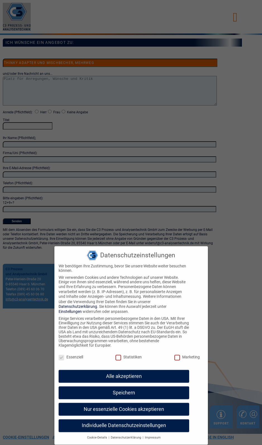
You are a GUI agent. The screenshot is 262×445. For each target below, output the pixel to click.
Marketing (187, 352)
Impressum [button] (153, 433)
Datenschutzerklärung (78, 302)
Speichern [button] (124, 388)
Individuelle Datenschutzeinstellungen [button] (124, 421)
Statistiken (129, 352)
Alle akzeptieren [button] (124, 371)
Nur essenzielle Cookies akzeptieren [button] (124, 404)
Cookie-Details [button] (97, 433)
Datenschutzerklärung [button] (126, 433)
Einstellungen (70, 307)
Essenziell (71, 352)
